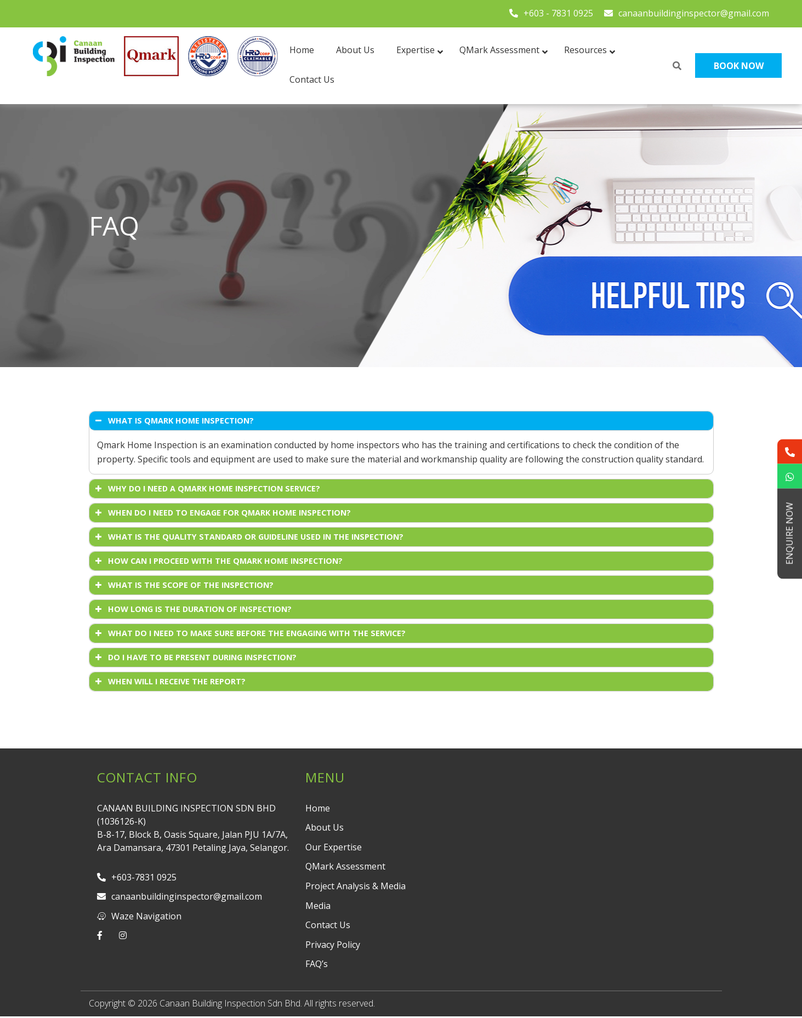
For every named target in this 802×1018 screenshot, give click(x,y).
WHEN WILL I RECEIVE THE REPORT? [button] (169, 681)
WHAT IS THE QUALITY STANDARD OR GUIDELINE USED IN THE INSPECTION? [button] (248, 536)
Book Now (739, 66)
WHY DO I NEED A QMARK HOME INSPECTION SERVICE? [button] (206, 488)
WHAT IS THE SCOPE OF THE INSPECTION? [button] (183, 585)
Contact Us (327, 925)
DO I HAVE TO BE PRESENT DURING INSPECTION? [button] (195, 657)
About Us (324, 827)
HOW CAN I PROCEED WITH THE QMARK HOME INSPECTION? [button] (218, 561)
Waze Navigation (139, 916)
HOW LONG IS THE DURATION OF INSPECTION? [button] (192, 609)
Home (317, 808)
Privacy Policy (332, 945)
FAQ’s (316, 964)
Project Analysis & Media (355, 886)
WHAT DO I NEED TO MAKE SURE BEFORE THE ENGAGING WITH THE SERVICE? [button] (249, 633)
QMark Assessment (345, 866)
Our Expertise (333, 847)
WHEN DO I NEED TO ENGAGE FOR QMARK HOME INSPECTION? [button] (222, 512)
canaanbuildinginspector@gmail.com (686, 13)
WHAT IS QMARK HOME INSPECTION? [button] (173, 420)
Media (318, 906)
